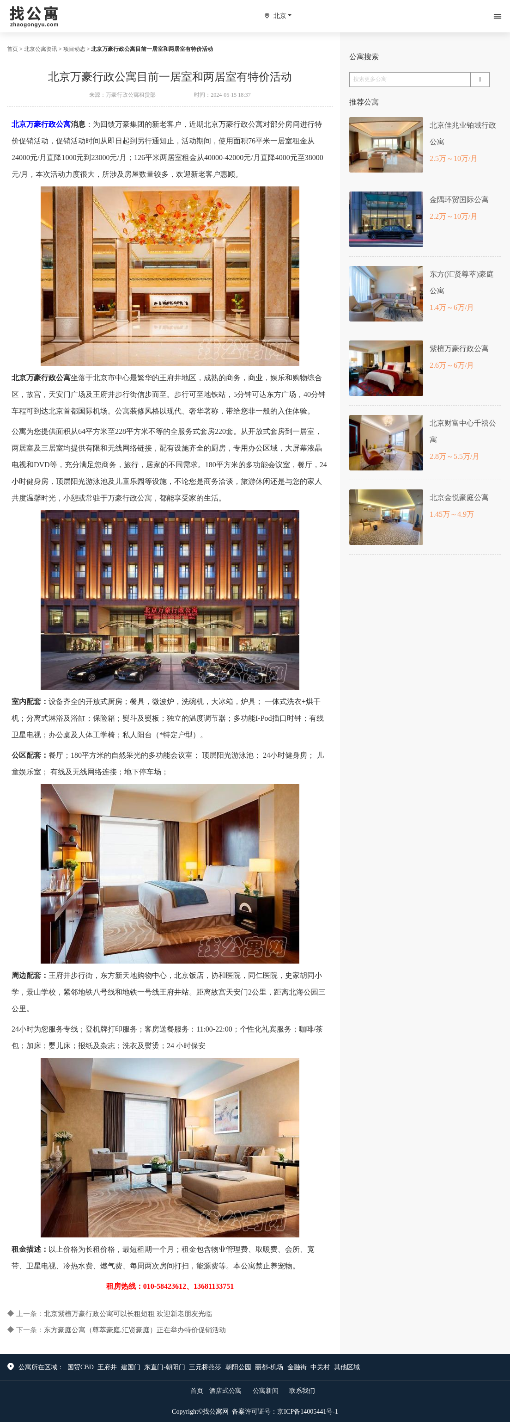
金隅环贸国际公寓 (459, 200)
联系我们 (302, 1390)
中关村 (320, 1367)
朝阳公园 (238, 1367)
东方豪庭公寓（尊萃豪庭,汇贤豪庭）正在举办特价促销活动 (135, 1330)
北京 (279, 15)
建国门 (130, 1367)
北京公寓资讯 (40, 49)
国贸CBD (80, 1367)
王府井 (107, 1367)
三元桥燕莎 (205, 1367)
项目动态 (74, 49)
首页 (12, 49)
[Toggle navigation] (497, 16)
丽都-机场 (269, 1367)
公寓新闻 (266, 1390)
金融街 (297, 1367)
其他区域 (347, 1367)
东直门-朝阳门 (164, 1367)
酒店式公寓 (225, 1390)
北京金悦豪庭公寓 (459, 497)
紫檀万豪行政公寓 (459, 348)
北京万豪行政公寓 (41, 124)
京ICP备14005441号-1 (307, 1411)
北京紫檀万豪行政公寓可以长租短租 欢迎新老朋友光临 (128, 1313)
